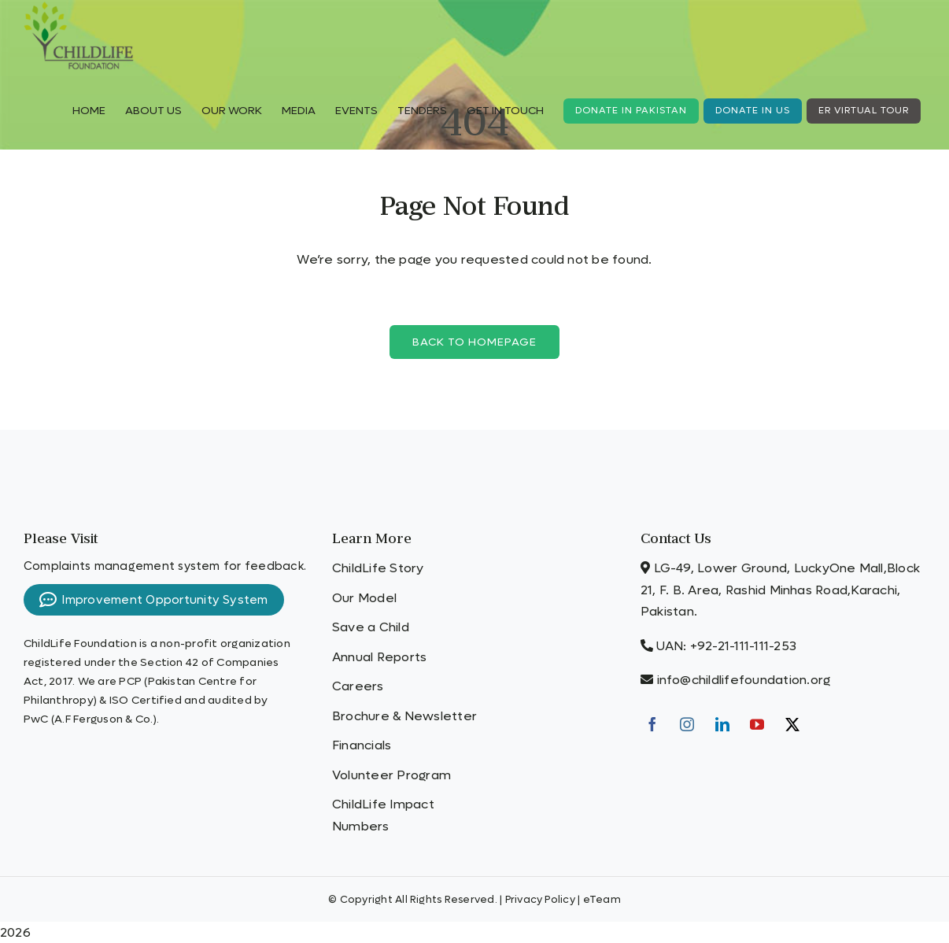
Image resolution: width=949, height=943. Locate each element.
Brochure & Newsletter (404, 716)
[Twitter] (792, 724)
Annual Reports (379, 657)
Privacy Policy (540, 899)
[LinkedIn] (722, 724)
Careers (358, 686)
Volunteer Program (391, 775)
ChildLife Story (378, 568)
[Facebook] (652, 724)
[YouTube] (757, 724)
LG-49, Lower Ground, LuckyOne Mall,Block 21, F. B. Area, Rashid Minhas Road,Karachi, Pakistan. (780, 589)
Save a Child (370, 627)
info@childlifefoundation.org (744, 679)
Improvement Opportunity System (153, 599)
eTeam (602, 899)
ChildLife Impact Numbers (383, 815)
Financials (361, 745)
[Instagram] (687, 724)
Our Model (364, 598)
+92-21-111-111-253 (743, 646)
